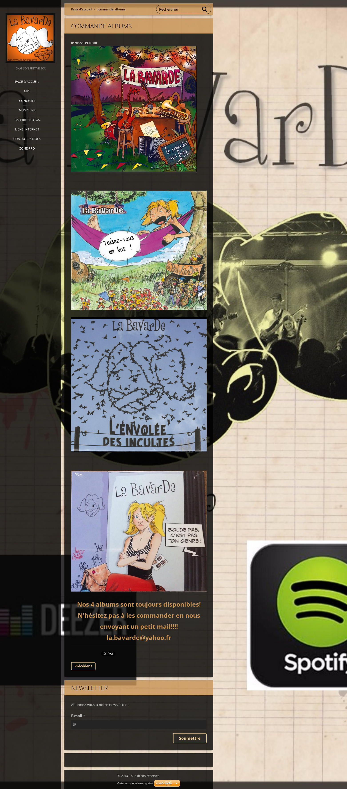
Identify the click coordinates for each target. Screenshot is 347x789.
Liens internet (27, 129)
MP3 (27, 91)
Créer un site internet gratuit (135, 783)
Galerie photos (27, 120)
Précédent (83, 666)
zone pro (27, 148)
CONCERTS (27, 101)
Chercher (205, 9)
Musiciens (27, 110)
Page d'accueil (27, 81)
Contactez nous (27, 139)
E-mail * (78, 715)
